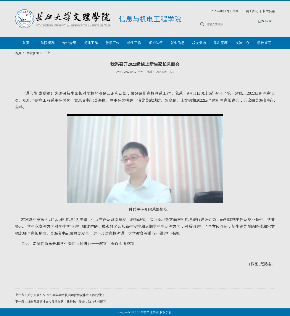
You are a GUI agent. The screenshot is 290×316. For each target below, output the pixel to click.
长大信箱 (269, 11)
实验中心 (242, 43)
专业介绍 (69, 43)
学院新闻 (33, 53)
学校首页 (264, 43)
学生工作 (134, 43)
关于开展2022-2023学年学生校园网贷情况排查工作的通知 (65, 295)
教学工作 (112, 43)
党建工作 (91, 43)
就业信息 (177, 43)
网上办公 (252, 11)
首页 (26, 43)
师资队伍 (156, 43)
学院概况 (48, 43)
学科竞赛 (221, 43)
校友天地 (199, 43)
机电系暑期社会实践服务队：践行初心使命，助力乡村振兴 (66, 301)
